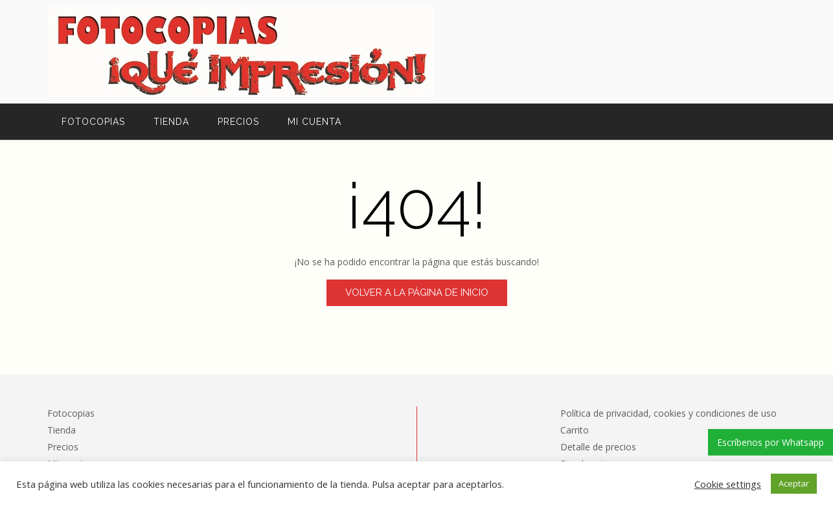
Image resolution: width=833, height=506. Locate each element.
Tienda (171, 121)
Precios (238, 121)
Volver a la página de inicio (416, 292)
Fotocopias (93, 121)
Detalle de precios (598, 447)
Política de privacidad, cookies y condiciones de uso (668, 413)
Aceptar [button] (794, 483)
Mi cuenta (314, 121)
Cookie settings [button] (727, 484)
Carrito (574, 430)
